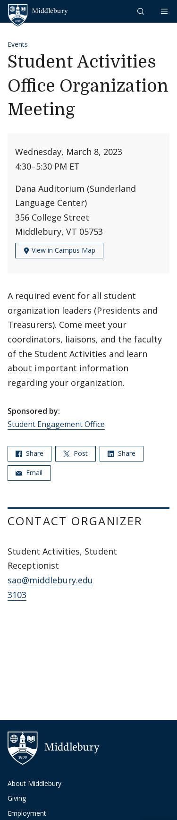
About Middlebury (34, 783)
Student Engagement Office (56, 424)
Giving (17, 798)
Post (75, 453)
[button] (141, 11)
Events (18, 44)
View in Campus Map (59, 250)
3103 (17, 594)
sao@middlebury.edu (50, 580)
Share (29, 453)
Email (29, 472)
